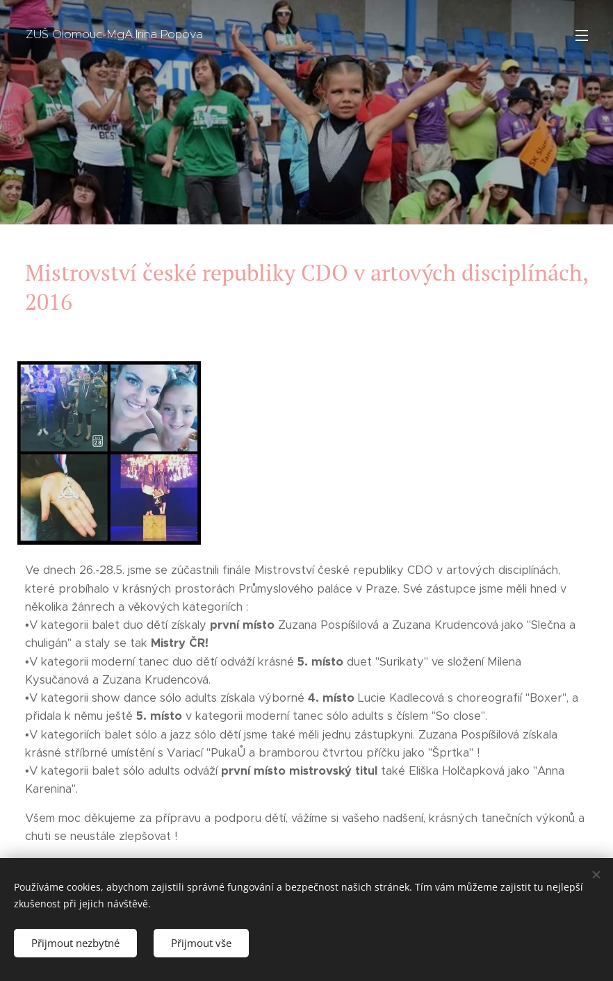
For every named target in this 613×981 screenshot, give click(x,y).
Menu (581, 35)
